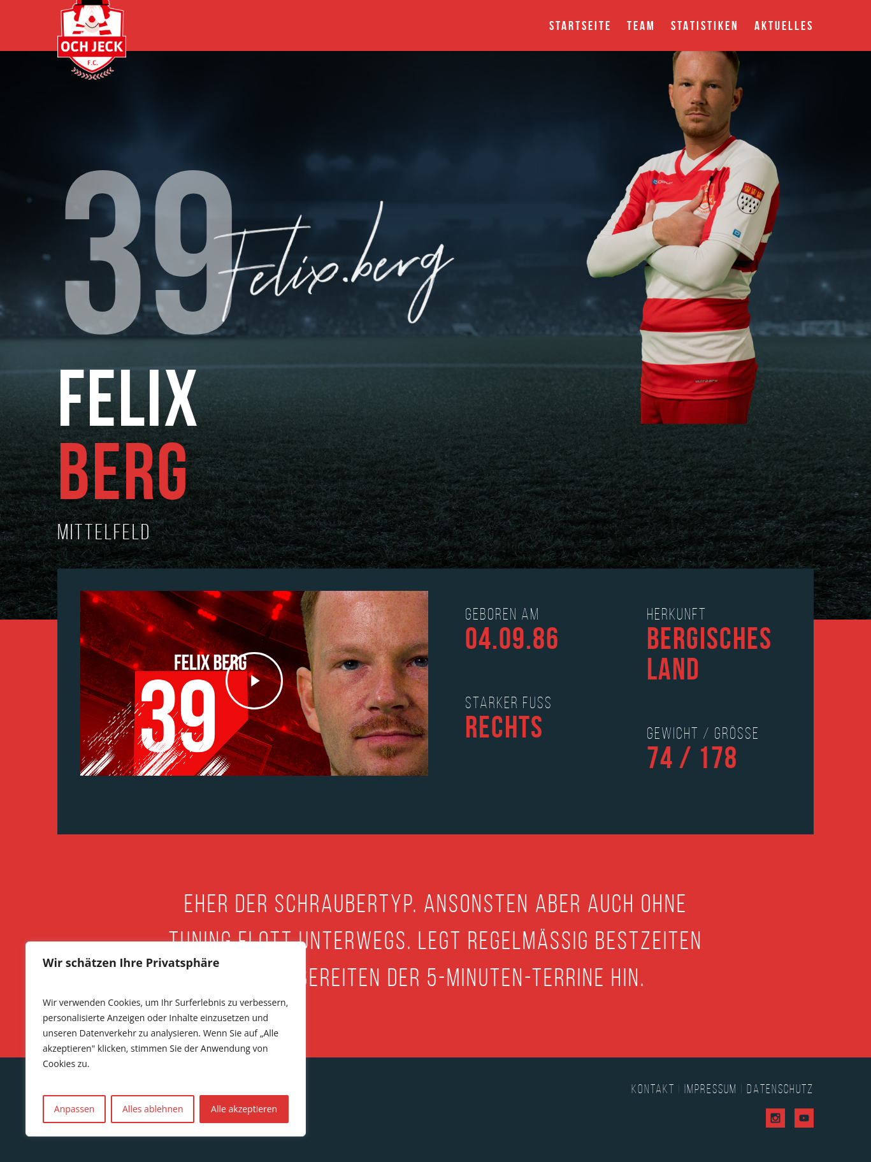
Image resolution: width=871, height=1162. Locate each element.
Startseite (580, 25)
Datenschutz (780, 1089)
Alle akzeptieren (244, 1109)
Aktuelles (784, 25)
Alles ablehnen (152, 1109)
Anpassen (74, 1109)
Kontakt (653, 1089)
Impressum (710, 1089)
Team (641, 25)
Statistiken (705, 25)
